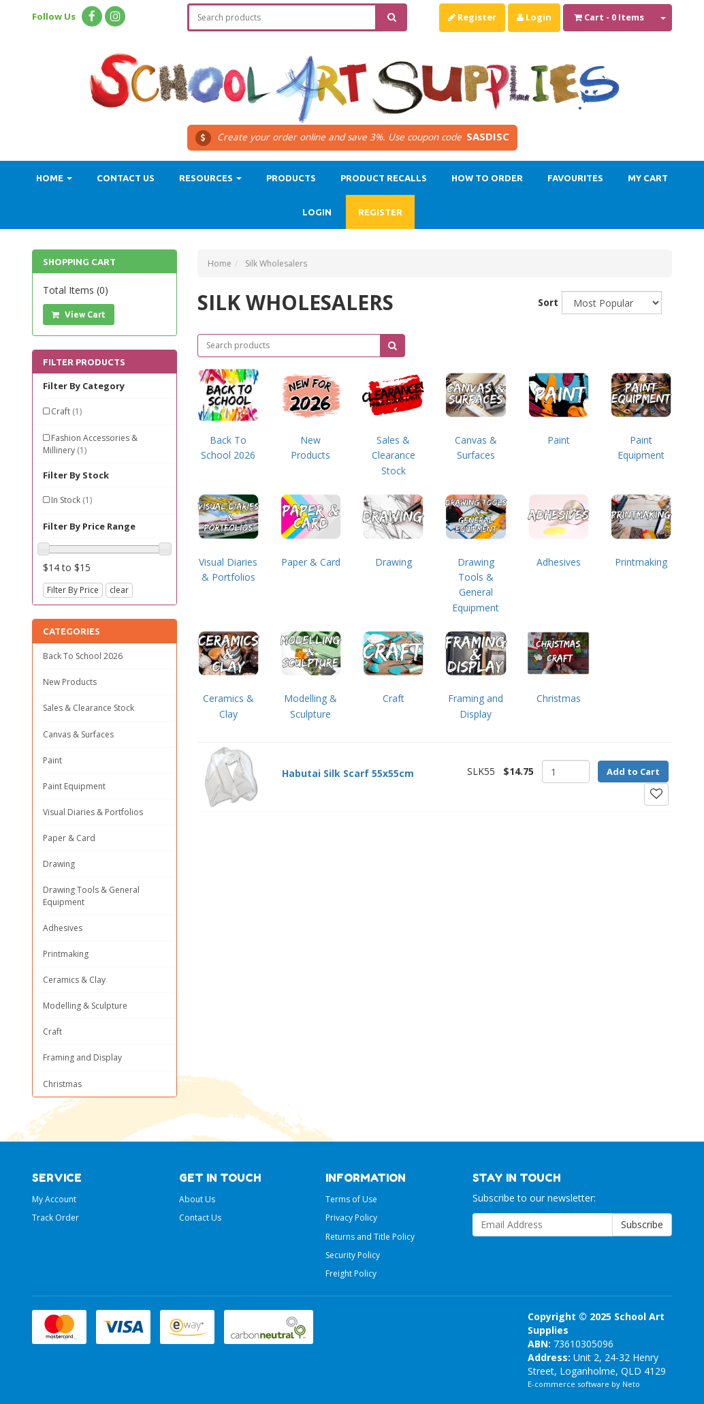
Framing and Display (82, 1057)
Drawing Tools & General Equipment (91, 895)
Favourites (575, 178)
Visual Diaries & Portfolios (93, 812)
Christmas (62, 1084)
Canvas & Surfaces (78, 734)
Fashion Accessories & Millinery (90, 444)
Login (534, 17)
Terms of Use (351, 1199)
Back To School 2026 (83, 656)
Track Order (55, 1217)
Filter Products (84, 362)
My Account (54, 1199)
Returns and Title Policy (370, 1236)
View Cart (79, 314)
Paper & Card (69, 838)
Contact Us (126, 178)
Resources (210, 178)
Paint (52, 760)
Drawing (59, 864)
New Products (70, 682)
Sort (544, 302)
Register (472, 17)
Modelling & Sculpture (85, 1005)
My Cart (648, 178)
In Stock (71, 500)
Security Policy (352, 1255)
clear (119, 590)
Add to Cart (633, 771)
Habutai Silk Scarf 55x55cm (348, 773)
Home (54, 178)
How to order (487, 178)
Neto (631, 1384)
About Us (197, 1199)
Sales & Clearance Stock (88, 708)
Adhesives (62, 928)
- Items (609, 17)
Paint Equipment (74, 786)
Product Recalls (383, 178)
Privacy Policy (351, 1217)
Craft (66, 411)
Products (291, 178)
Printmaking (66, 954)
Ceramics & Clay (74, 980)
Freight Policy (351, 1273)
